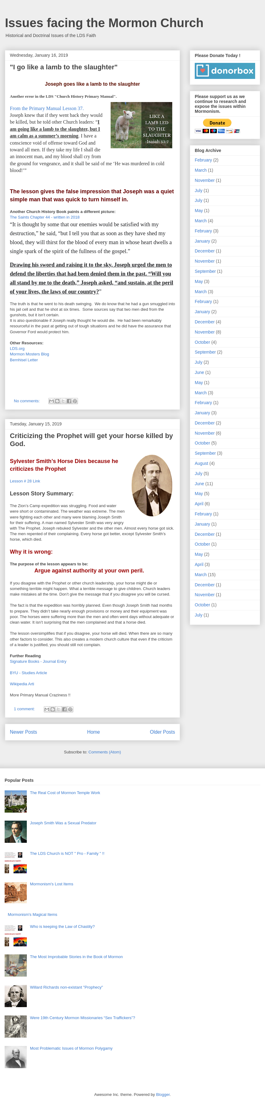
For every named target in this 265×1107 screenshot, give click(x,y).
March (201, 170)
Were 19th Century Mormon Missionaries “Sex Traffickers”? (82, 1017)
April (199, 503)
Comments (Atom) (104, 752)
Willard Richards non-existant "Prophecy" (66, 987)
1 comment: (25, 709)
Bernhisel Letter (24, 360)
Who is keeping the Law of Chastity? (62, 926)
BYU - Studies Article (28, 672)
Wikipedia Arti (22, 684)
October (202, 342)
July (198, 190)
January (202, 241)
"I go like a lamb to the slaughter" (64, 67)
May (199, 210)
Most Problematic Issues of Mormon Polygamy (71, 1048)
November (205, 180)
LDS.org (17, 348)
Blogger (162, 1094)
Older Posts (162, 732)
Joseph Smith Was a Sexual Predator (63, 823)
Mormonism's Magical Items (32, 914)
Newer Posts (23, 732)
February (203, 160)
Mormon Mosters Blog (29, 354)
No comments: (27, 401)
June (199, 372)
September (205, 271)
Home (93, 732)
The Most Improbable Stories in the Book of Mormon (76, 956)
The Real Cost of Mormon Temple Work (65, 792)
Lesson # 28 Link (25, 481)
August (201, 463)
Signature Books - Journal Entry (38, 661)
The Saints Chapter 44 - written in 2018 (45, 217)
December (205, 250)
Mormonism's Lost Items (51, 884)
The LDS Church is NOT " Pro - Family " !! (67, 853)
